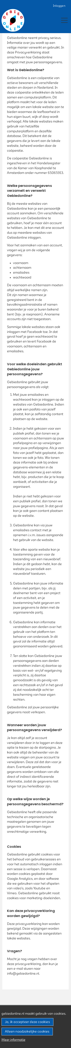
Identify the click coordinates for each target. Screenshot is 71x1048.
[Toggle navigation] (64, 20)
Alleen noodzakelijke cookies (27, 1032)
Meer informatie (13, 1040)
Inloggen (59, 6)
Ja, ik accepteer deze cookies (27, 1022)
